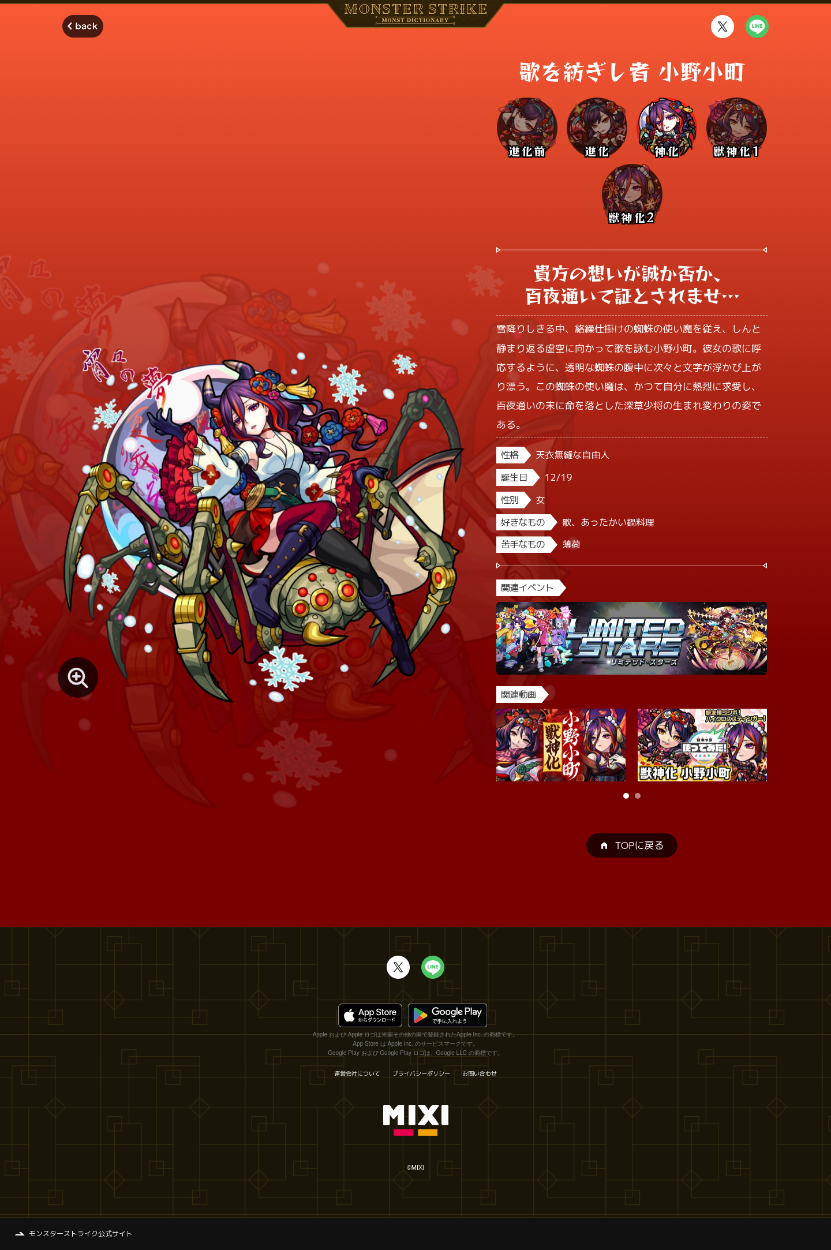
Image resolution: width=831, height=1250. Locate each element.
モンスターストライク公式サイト (81, 1233)
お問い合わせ (479, 1073)
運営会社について (357, 1073)
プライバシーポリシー (421, 1073)
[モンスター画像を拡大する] (78, 677)
